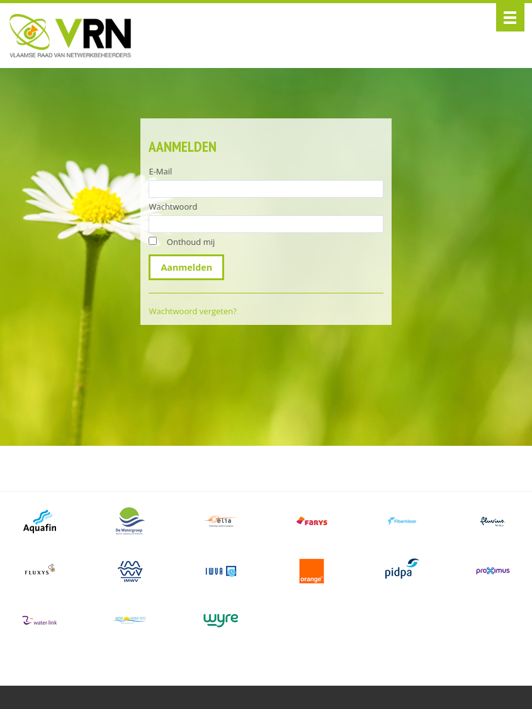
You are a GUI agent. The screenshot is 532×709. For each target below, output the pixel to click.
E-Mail (160, 171)
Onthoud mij (191, 241)
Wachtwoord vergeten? (192, 311)
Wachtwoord (173, 206)
